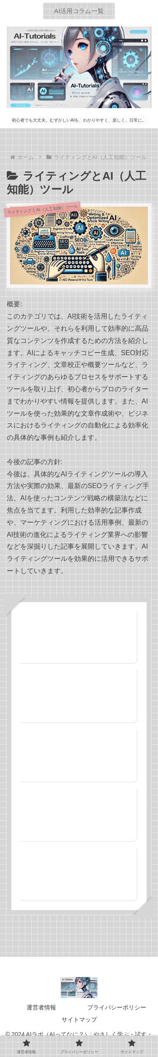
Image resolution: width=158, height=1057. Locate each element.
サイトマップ (79, 1019)
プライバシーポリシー (116, 1007)
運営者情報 (41, 1007)
